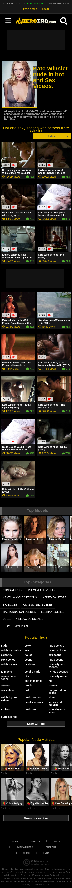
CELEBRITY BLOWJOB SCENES (23, 618)
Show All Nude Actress (35, 818)
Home (15, 841)
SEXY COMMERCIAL (16, 626)
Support (51, 847)
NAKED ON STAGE (54, 597)
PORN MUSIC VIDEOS (42, 590)
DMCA (46, 853)
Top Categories (37, 582)
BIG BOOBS (10, 604)
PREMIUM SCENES (35, 3)
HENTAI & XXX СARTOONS (20, 597)
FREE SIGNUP (30, 9)
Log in (56, 841)
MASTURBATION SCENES (19, 611)
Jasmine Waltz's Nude (59, 3)
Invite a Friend (24, 847)
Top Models (37, 510)
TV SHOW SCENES (12, 3)
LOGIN (45, 9)
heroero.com (42, 861)
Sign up (35, 841)
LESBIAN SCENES (53, 611)
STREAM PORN (12, 590)
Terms (26, 853)
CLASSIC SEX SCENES (38, 604)
